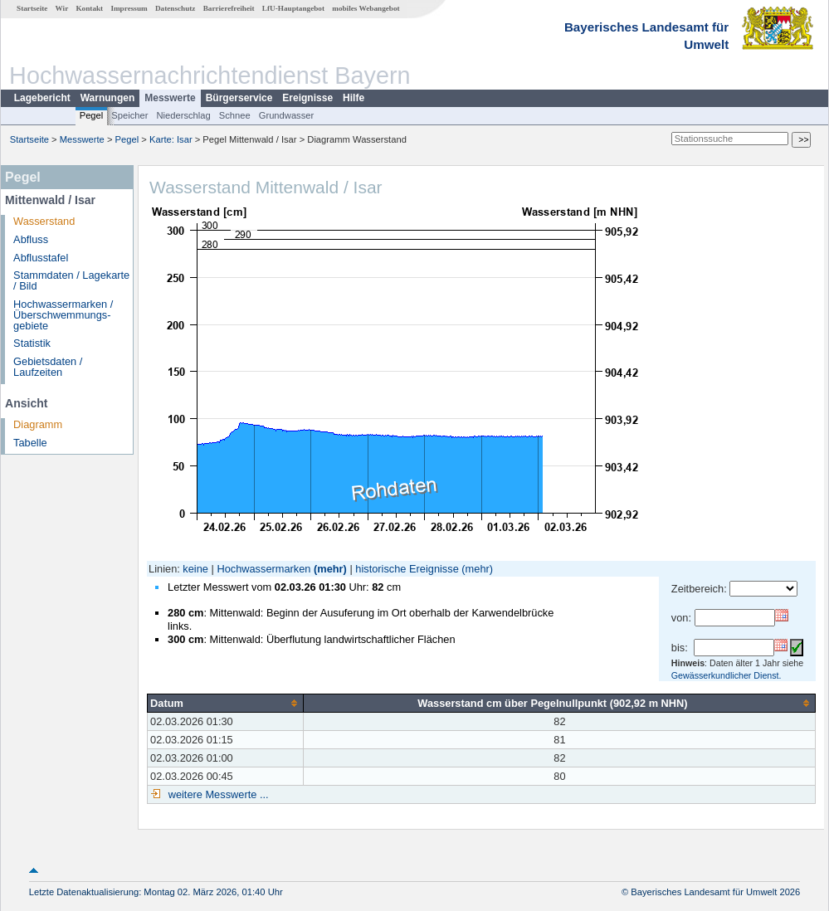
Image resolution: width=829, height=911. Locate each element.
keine (195, 569)
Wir (62, 8)
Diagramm (37, 424)
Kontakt (89, 8)
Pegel (92, 115)
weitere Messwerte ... (216, 794)
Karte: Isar (171, 139)
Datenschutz (175, 8)
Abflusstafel (40, 257)
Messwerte (169, 98)
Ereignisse (307, 98)
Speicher (129, 115)
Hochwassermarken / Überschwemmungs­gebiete (63, 315)
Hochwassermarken (263, 569)
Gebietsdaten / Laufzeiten (47, 366)
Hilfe (353, 98)
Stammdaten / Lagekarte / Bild (71, 280)
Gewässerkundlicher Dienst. (726, 675)
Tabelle (30, 442)
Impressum (128, 8)
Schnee (235, 115)
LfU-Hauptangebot (293, 8)
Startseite (32, 8)
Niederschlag (183, 115)
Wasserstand (44, 221)
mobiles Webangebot (365, 8)
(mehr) (330, 569)
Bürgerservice (239, 98)
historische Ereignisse (406, 569)
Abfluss (30, 239)
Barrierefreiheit (229, 8)
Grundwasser (287, 115)
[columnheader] (226, 703)
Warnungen (107, 98)
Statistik (32, 343)
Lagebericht (42, 98)
